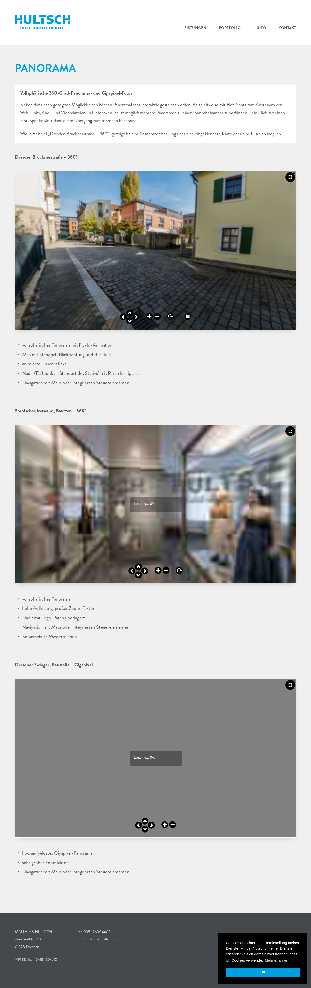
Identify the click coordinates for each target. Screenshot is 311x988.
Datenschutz (41, 960)
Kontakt (289, 27)
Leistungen (208, 27)
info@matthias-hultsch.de (97, 939)
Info (266, 27)
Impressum (22, 960)
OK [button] (262, 972)
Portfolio (238, 27)
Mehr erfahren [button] (276, 960)
